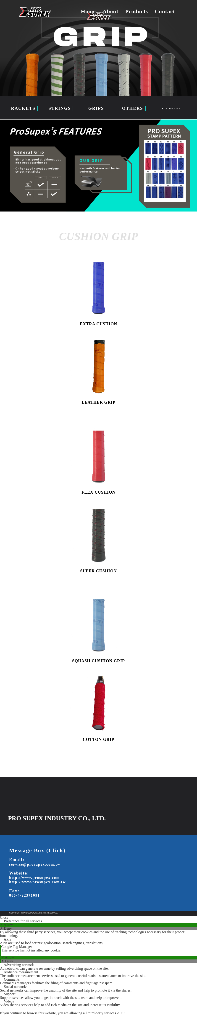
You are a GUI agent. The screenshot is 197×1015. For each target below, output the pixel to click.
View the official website (38, 954)
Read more (9, 954)
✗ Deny (6, 928)
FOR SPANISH (171, 108)
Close (4, 917)
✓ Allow (6, 925)
